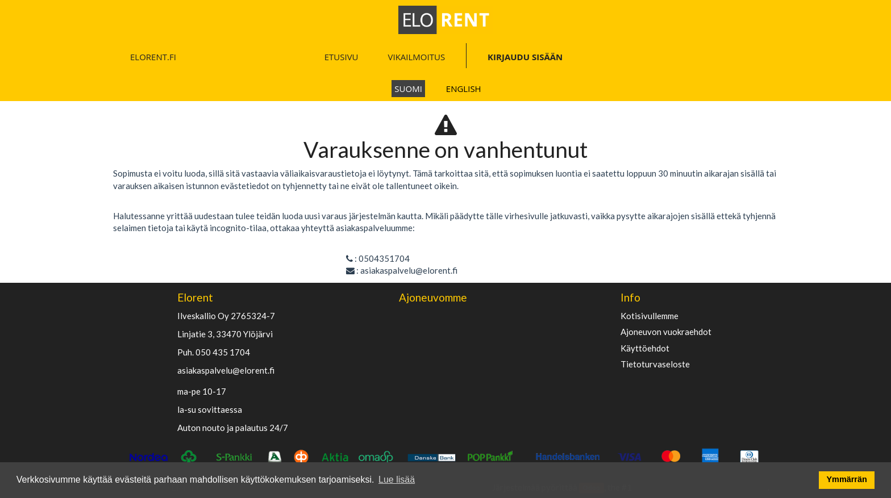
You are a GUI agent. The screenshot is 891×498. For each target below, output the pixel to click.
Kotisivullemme (649, 316)
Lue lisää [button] (396, 479)
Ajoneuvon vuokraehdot (666, 332)
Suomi (408, 88)
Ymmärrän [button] (847, 479)
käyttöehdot (645, 348)
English (463, 88)
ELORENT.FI (153, 56)
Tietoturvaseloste (655, 364)
